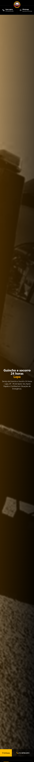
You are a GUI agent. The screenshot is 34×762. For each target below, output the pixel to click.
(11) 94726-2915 (23, 753)
